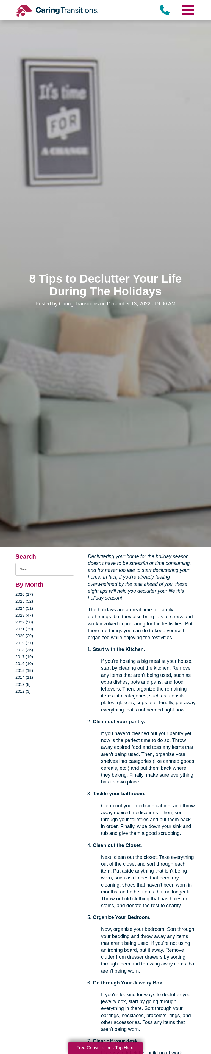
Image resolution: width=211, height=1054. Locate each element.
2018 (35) (24, 649)
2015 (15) (24, 670)
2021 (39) (24, 629)
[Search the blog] (44, 569)
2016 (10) (24, 663)
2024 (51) (24, 608)
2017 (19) (24, 656)
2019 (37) (24, 643)
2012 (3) (23, 691)
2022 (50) (24, 622)
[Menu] (187, 10)
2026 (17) (24, 594)
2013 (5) (23, 684)
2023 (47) (24, 615)
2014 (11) (24, 677)
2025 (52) (24, 601)
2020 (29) (24, 635)
